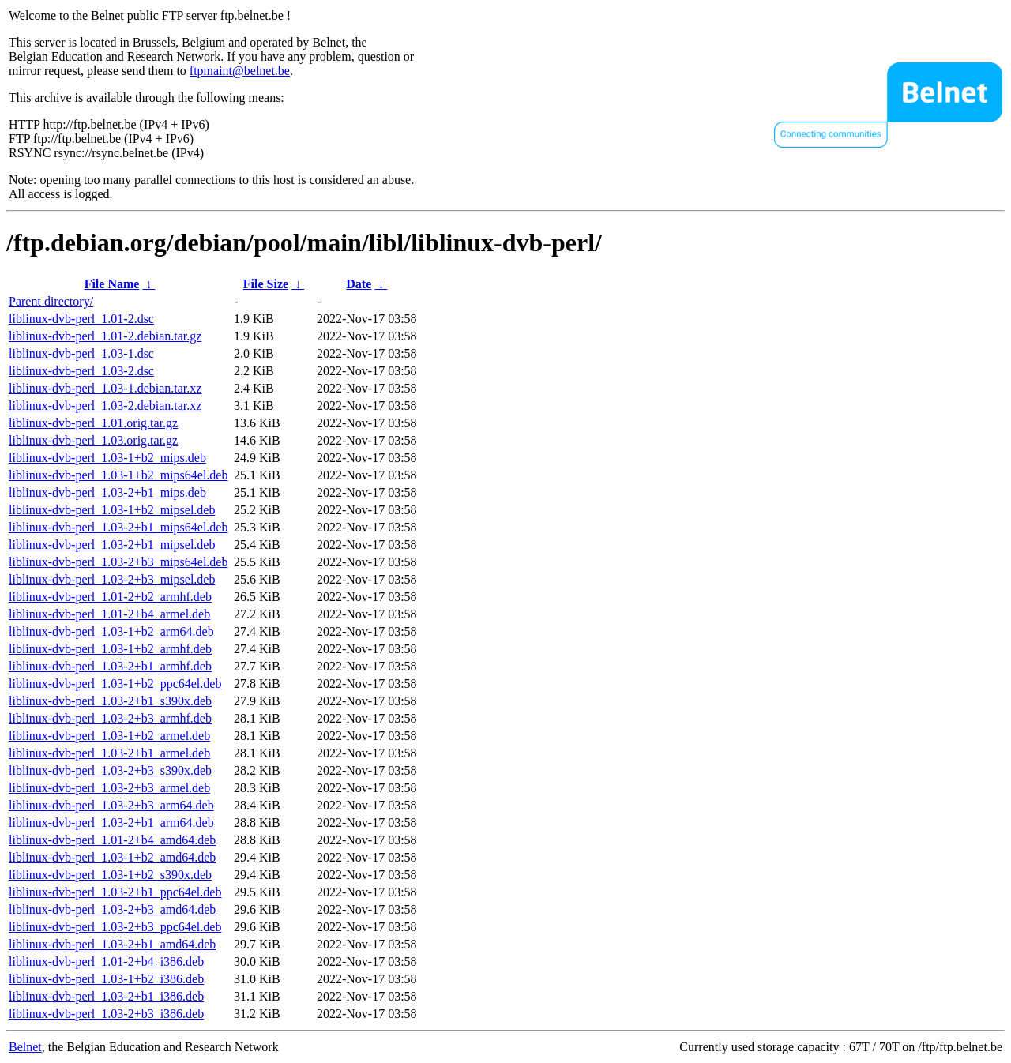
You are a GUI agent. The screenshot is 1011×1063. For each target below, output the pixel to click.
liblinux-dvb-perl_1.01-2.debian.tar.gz (105, 336)
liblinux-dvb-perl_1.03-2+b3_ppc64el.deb (115, 926)
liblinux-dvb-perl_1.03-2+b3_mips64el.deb (118, 562)
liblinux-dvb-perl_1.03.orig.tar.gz (93, 440)
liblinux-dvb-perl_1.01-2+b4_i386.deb (106, 961)
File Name (112, 284)
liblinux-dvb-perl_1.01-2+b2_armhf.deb (110, 596)
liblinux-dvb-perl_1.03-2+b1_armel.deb (109, 753)
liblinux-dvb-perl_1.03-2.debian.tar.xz (105, 405)
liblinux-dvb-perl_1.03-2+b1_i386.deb (106, 996)
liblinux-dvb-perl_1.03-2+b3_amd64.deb (112, 909)
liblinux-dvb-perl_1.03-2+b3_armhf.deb (110, 718)
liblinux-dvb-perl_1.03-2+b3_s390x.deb (110, 770)
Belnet (25, 1047)
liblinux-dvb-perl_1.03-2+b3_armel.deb (109, 787)
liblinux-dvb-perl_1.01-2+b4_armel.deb (109, 614)
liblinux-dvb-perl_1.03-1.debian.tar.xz (105, 388)
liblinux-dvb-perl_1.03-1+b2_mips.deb (107, 457)
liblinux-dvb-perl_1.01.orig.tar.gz (93, 423)
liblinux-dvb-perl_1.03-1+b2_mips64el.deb (118, 475)
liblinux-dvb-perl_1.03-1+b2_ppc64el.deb (115, 683)
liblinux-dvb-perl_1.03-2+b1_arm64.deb (111, 822)
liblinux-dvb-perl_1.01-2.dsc (81, 318)
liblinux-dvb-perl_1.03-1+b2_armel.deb (109, 735)
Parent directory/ (51, 301)
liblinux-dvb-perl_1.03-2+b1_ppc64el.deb (115, 892)
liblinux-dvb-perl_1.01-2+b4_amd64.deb (112, 840)
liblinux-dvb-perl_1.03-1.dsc (81, 353)
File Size (265, 284)
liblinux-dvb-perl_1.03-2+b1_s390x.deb (110, 701)
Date (358, 284)
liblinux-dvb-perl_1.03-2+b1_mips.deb (107, 492)
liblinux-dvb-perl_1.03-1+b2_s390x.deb (110, 874)
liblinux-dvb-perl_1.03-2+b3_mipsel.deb (112, 579)
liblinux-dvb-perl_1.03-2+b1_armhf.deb (110, 666)
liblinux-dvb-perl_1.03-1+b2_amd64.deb (112, 857)
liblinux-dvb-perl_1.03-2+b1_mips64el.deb (118, 527)
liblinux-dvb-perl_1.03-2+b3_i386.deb (106, 1013)
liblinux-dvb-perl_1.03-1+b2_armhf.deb (110, 648)
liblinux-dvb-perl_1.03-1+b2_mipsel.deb (112, 509)
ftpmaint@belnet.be (240, 70)
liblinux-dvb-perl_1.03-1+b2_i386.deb (106, 979)
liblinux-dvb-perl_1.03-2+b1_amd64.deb (112, 944)
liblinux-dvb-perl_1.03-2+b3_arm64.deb (111, 805)
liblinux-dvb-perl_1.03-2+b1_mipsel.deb (112, 544)
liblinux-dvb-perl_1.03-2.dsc (81, 370)
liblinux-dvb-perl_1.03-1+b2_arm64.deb (111, 631)
